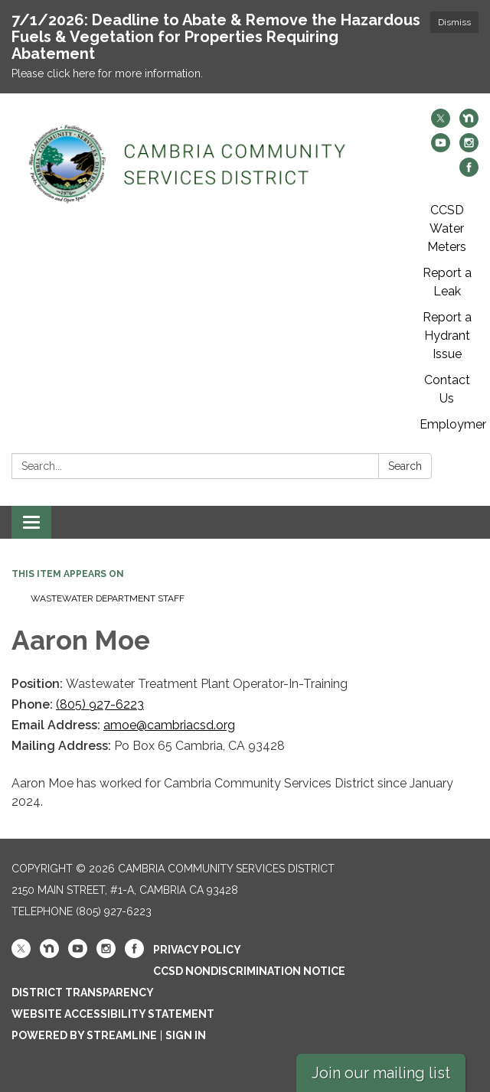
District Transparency (82, 992)
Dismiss (454, 22)
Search (405, 466)
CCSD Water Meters (446, 228)
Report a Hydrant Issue (447, 335)
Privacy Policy (197, 950)
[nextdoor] (469, 123)
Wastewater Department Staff (108, 598)
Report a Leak (447, 282)
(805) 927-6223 (100, 704)
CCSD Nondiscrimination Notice (249, 971)
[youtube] (440, 148)
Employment (453, 424)
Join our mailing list (381, 1073)
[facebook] (469, 172)
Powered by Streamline (84, 1035)
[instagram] (469, 148)
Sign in (185, 1035)
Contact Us (447, 389)
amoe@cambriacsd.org (169, 725)
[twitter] (440, 123)
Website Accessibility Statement (112, 1014)
